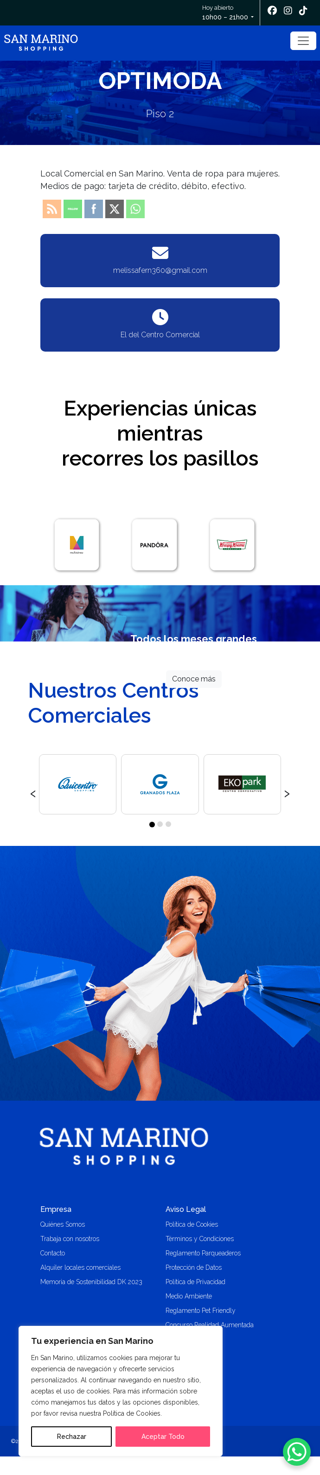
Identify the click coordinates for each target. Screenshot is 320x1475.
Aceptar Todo (163, 1436)
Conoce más (194, 678)
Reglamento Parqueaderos (203, 1253)
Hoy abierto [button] (226, 13)
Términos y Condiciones (200, 1238)
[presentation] (33, 792)
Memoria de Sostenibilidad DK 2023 (91, 1282)
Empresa (55, 1209)
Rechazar (71, 1436)
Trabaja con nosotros (69, 1238)
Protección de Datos (194, 1267)
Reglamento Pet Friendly (201, 1310)
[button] (151, 824)
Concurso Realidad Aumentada (210, 1325)
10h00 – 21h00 (225, 17)
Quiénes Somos (62, 1224)
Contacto (52, 1253)
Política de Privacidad (195, 1282)
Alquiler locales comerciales (80, 1267)
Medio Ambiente (189, 1296)
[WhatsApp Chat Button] (297, 1452)
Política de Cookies (192, 1224)
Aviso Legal (186, 1209)
